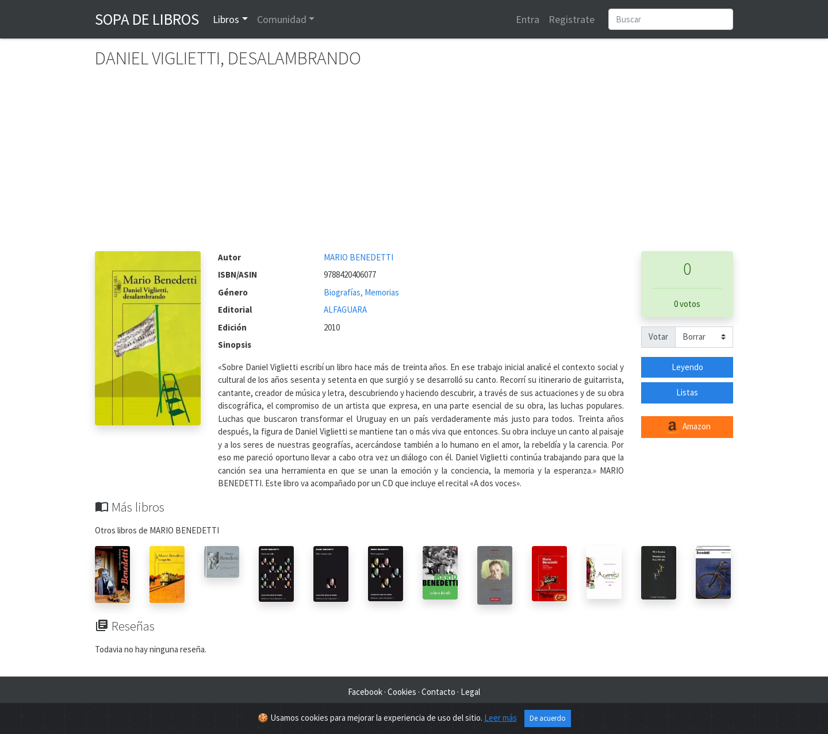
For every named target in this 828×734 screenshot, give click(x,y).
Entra (527, 19)
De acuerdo (548, 718)
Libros (226, 19)
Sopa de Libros (147, 19)
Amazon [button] (687, 427)
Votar (658, 336)
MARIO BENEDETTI (358, 257)
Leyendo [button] (687, 367)
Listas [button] (687, 392)
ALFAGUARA (345, 309)
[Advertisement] (414, 164)
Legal (470, 691)
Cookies (402, 691)
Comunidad (281, 19)
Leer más (500, 717)
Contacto (438, 691)
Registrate (572, 19)
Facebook (365, 691)
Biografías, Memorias (361, 292)
